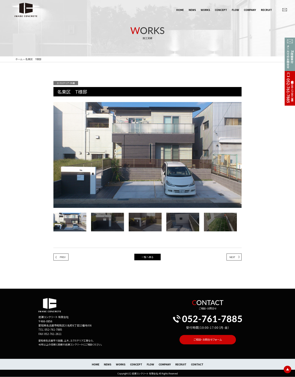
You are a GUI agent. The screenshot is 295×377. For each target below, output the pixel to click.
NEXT (234, 257)
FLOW (235, 9)
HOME (180, 9)
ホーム (18, 59)
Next (244, 223)
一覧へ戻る (147, 257)
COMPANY (250, 9)
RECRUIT (266, 9)
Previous (50, 223)
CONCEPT (221, 9)
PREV (60, 257)
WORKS (205, 9)
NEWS (192, 9)
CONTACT (197, 367)
